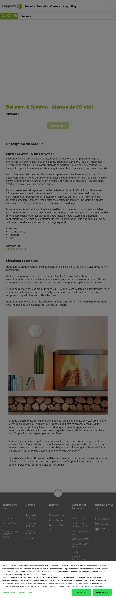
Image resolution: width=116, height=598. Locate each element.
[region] (58, 579)
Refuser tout (81, 592)
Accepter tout (102, 592)
